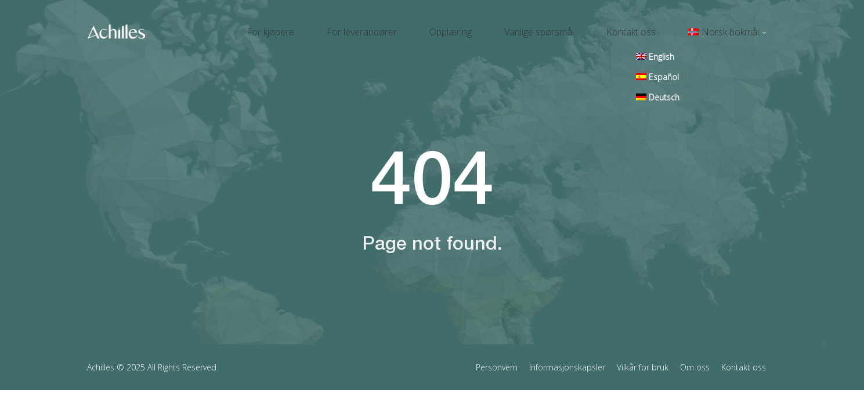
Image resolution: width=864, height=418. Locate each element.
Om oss (695, 356)
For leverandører (424, 26)
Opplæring (499, 26)
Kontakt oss (652, 26)
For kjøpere (347, 26)
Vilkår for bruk (642, 356)
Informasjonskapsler (567, 356)
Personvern (497, 356)
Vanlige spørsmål (574, 26)
